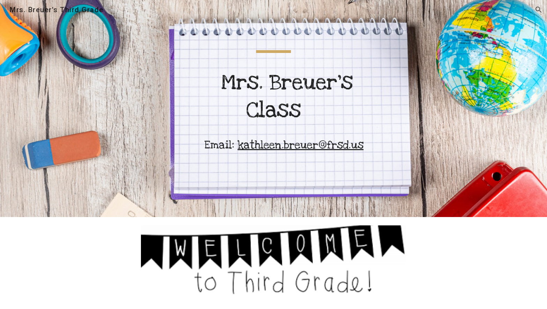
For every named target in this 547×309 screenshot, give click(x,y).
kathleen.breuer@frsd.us (301, 145)
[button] (538, 9)
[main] (273, 108)
